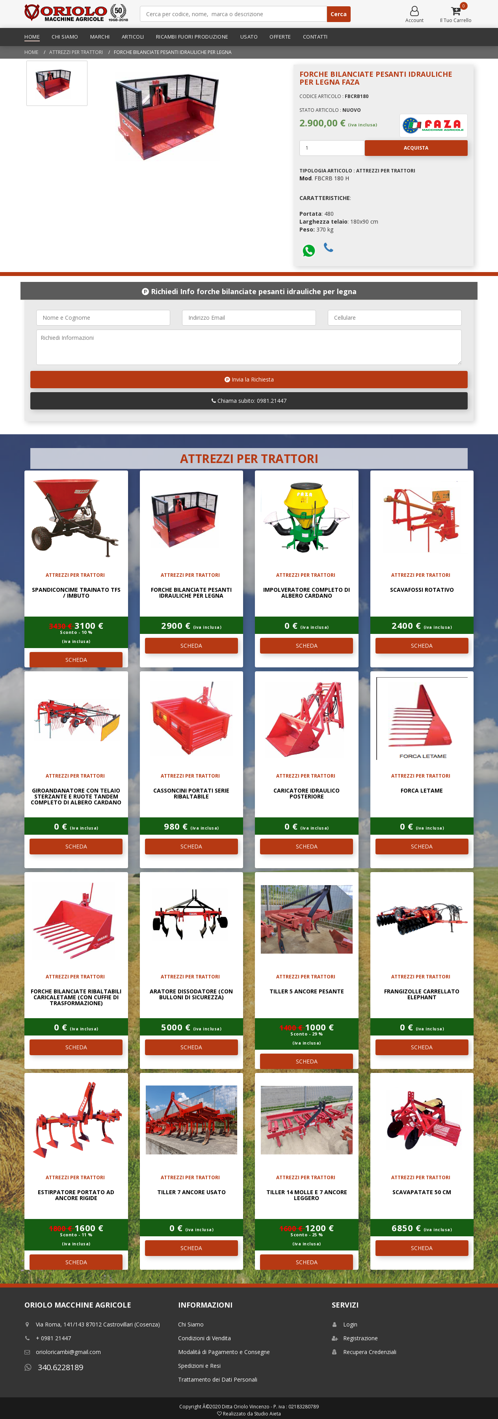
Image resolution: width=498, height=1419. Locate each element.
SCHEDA (76, 659)
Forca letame (422, 790)
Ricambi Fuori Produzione (192, 36)
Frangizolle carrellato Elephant (421, 994)
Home (32, 36)
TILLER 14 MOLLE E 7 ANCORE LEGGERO (306, 1195)
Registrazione (355, 1338)
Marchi (100, 36)
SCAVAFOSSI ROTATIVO (422, 589)
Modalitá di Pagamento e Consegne (224, 1352)
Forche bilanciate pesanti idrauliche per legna (191, 592)
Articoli (133, 36)
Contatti (315, 36)
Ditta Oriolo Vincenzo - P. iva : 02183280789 (270, 1406)
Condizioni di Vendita (204, 1338)
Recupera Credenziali (364, 1352)
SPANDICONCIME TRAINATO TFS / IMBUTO (76, 592)
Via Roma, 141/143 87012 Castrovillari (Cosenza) (92, 1324)
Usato (249, 36)
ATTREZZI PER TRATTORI (76, 52)
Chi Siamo (65, 36)
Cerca (339, 14)
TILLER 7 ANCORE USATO (191, 1192)
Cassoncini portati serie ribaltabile (191, 793)
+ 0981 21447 (47, 1338)
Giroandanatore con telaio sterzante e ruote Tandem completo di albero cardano (76, 796)
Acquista (397, 148)
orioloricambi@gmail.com (62, 1352)
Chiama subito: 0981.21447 (249, 400)
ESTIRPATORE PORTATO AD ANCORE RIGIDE (76, 1195)
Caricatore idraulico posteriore (306, 793)
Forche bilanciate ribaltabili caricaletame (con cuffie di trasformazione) (76, 997)
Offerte (280, 36)
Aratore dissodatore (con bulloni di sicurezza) (191, 994)
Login (344, 1324)
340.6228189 (53, 1367)
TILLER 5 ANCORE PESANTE (306, 991)
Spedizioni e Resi (199, 1365)
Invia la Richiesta (249, 379)
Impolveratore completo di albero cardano (306, 592)
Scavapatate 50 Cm (421, 1192)
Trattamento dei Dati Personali (217, 1379)
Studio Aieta (267, 1413)
